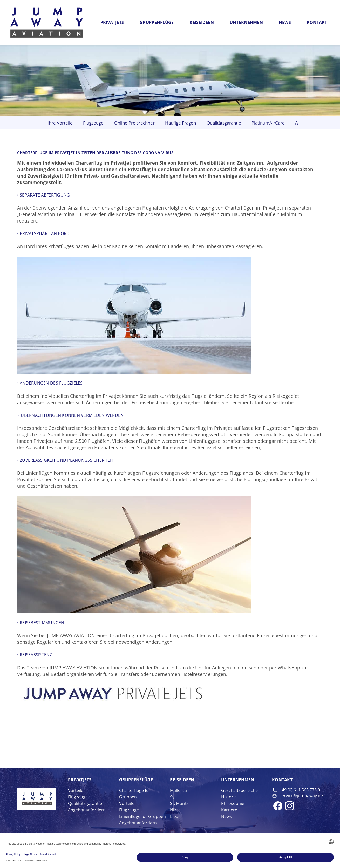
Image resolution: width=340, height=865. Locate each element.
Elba (174, 816)
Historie (229, 797)
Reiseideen (201, 22)
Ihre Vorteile (60, 123)
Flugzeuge (93, 123)
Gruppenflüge (157, 22)
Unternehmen (246, 22)
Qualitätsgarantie (224, 123)
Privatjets (112, 22)
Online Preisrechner (134, 123)
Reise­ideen (182, 780)
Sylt (173, 797)
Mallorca (178, 790)
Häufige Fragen (180, 123)
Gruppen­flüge (136, 780)
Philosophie (232, 803)
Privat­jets (80, 780)
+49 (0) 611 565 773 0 (300, 790)
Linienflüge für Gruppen (142, 816)
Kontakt (317, 22)
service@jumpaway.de (301, 795)
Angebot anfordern (87, 810)
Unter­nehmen (237, 780)
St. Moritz (179, 803)
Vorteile (75, 790)
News (285, 22)
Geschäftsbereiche (239, 790)
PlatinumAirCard (268, 123)
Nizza (175, 810)
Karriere (229, 810)
